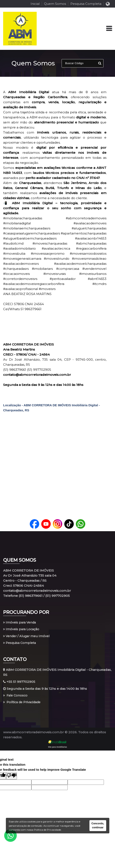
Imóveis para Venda (20, 623)
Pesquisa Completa (85, 4)
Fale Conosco (16, 696)
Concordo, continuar (98, 825)
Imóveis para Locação (22, 630)
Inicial (35, 4)
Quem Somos (55, 4)
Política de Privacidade (23, 703)
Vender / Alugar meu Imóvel (28, 636)
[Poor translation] (11, 777)
